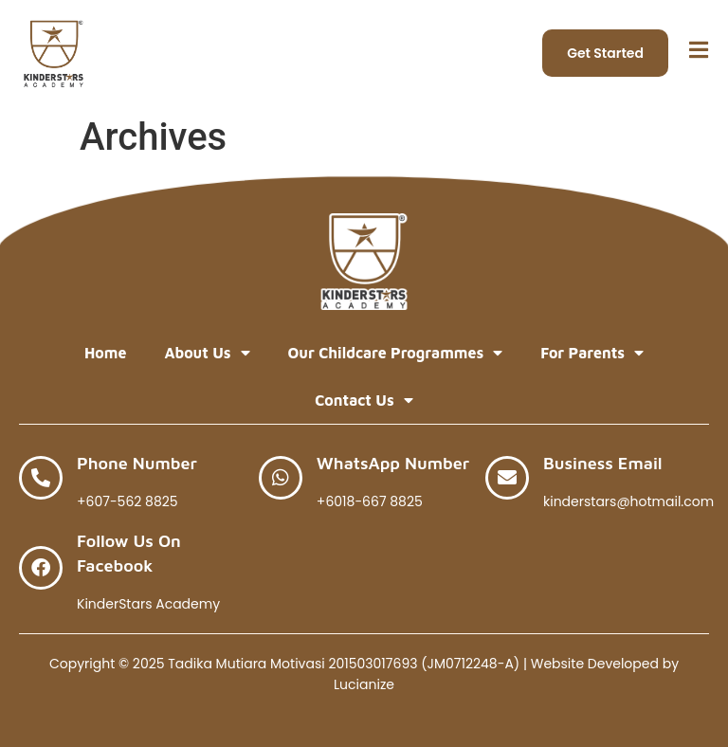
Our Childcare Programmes (395, 353)
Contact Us (363, 400)
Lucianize (364, 684)
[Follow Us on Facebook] (41, 568)
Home (105, 352)
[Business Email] (507, 478)
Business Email (603, 463)
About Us (206, 353)
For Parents (592, 353)
